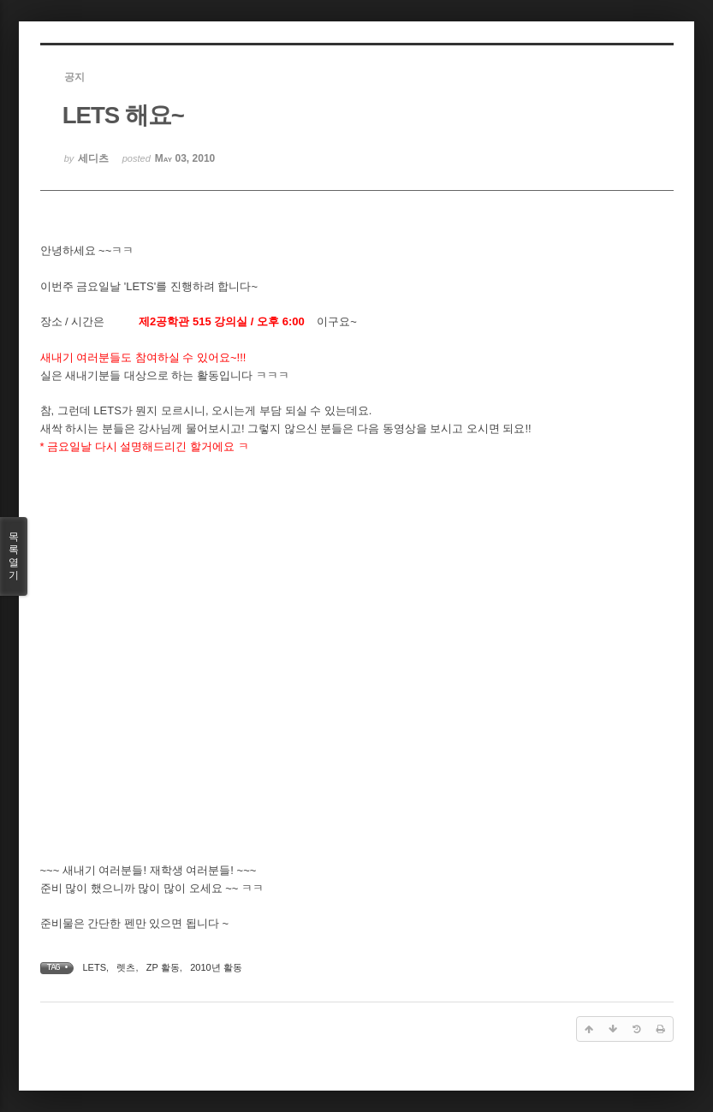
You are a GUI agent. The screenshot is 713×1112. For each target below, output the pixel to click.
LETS (95, 967)
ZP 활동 (163, 967)
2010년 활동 (216, 967)
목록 (14, 556)
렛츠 (125, 967)
